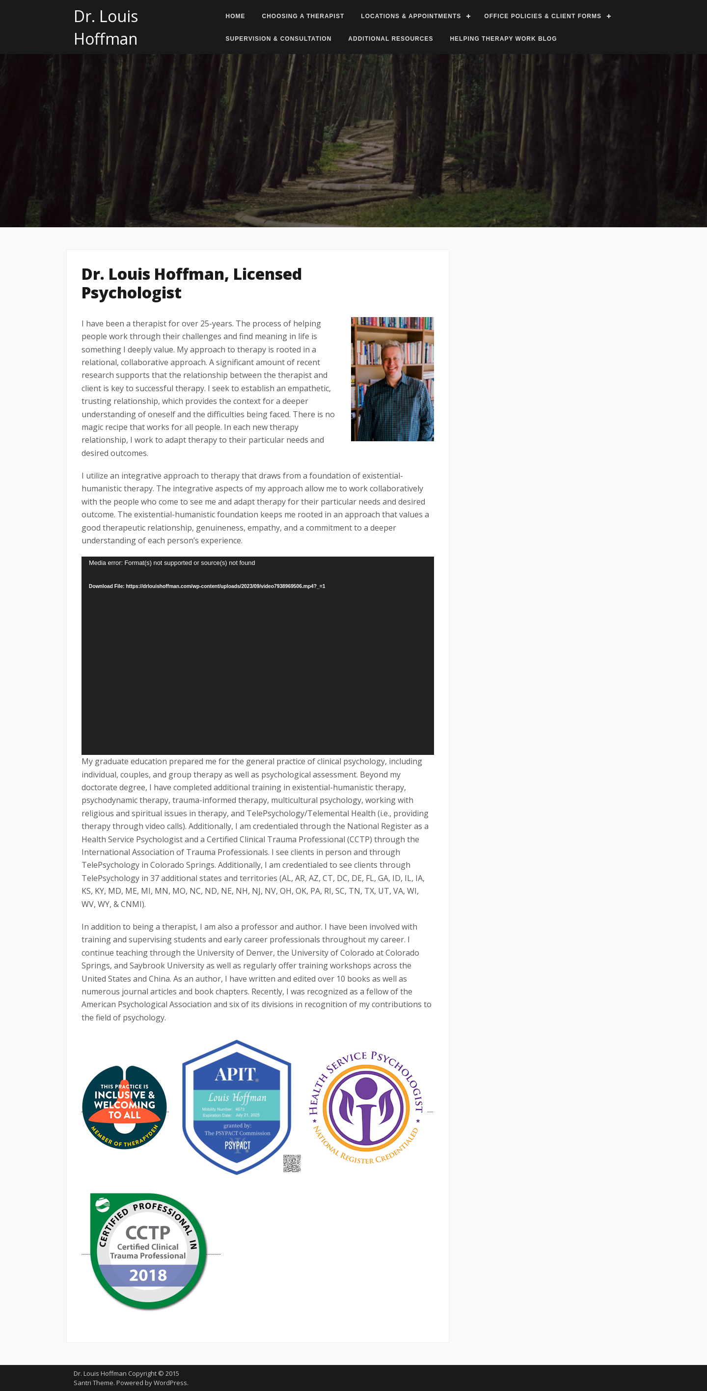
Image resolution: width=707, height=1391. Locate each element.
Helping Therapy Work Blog (503, 38)
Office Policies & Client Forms (542, 16)
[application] (258, 656)
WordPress (170, 1382)
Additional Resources (390, 38)
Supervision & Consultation (279, 38)
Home (235, 16)
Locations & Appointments (411, 16)
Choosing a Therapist (303, 16)
